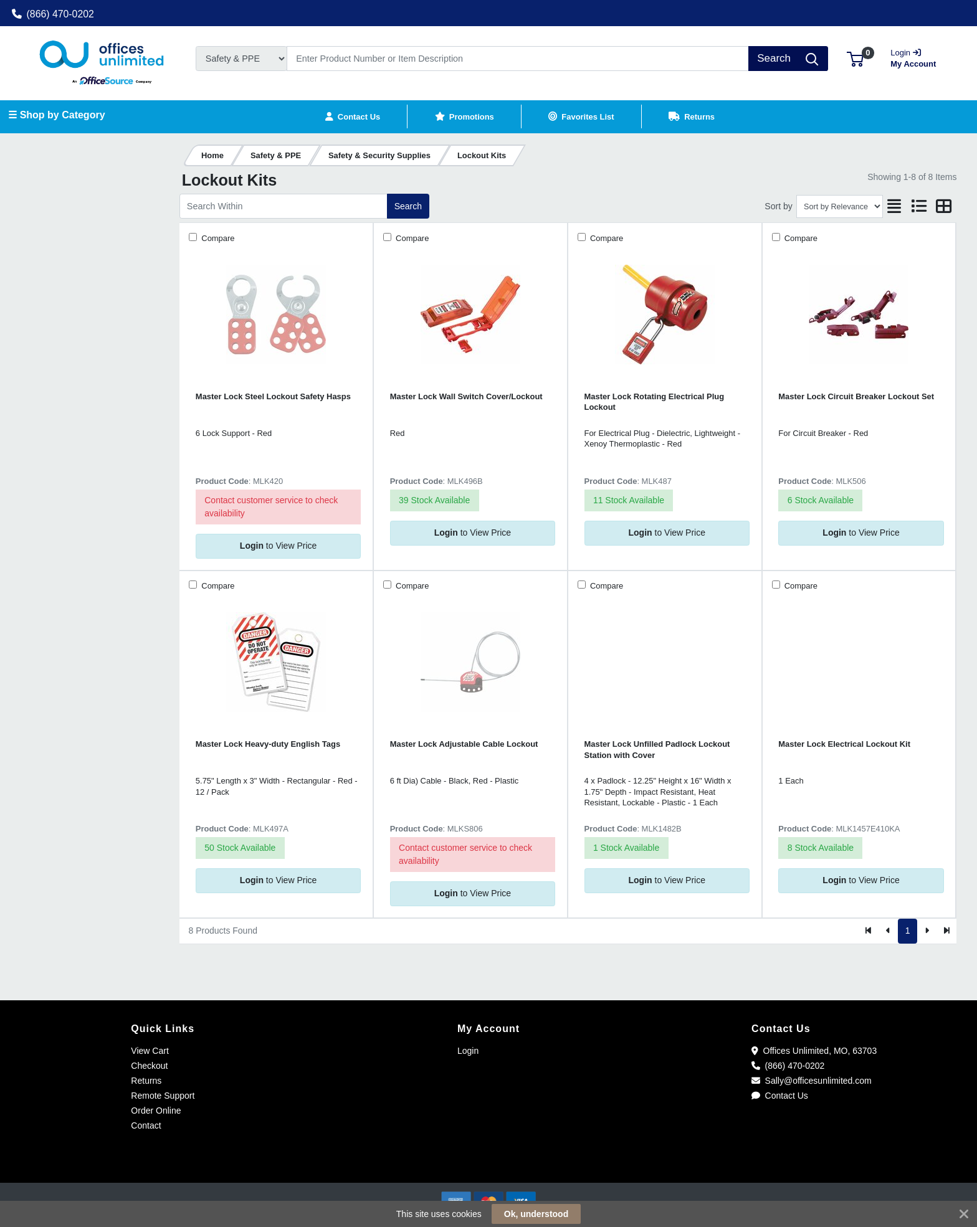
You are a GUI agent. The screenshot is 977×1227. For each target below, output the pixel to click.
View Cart (149, 1051)
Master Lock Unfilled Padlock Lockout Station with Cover (657, 749)
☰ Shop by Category (56, 115)
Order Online (156, 1111)
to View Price (278, 546)
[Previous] (888, 931)
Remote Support (162, 1096)
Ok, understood (536, 1214)
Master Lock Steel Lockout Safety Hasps (273, 396)
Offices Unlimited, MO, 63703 (814, 1051)
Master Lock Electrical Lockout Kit (844, 744)
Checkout (149, 1066)
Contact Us (779, 1096)
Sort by (778, 206)
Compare (217, 238)
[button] (855, 58)
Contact (146, 1125)
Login (468, 1051)
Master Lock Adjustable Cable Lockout (464, 744)
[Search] (518, 58)
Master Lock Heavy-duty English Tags (268, 744)
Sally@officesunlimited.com (811, 1081)
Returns (146, 1081)
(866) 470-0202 (53, 14)
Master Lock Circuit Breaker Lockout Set (856, 396)
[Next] (926, 931)
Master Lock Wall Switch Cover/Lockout (466, 396)
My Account (917, 57)
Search (408, 206)
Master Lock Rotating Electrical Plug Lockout (654, 402)
